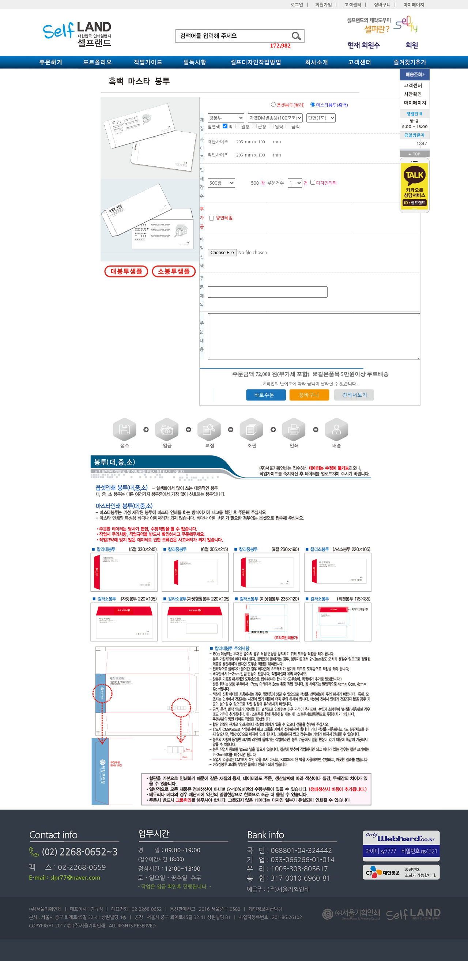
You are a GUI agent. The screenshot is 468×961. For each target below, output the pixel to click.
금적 (293, 127)
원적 (276, 127)
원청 (242, 127)
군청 (259, 127)
